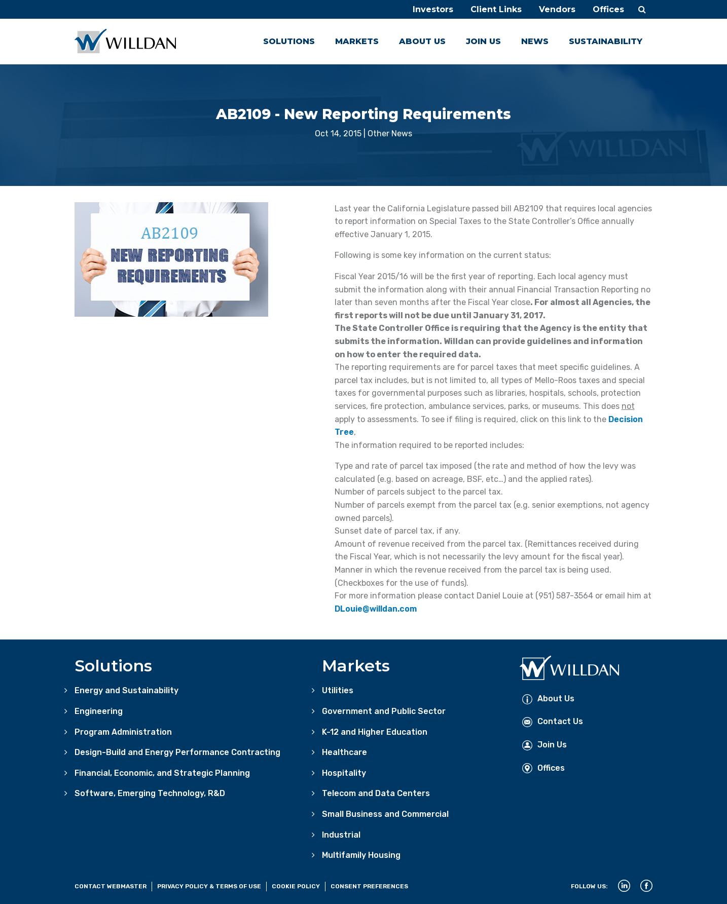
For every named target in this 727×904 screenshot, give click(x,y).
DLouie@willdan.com (376, 609)
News (535, 41)
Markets (357, 41)
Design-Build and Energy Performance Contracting (177, 752)
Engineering (99, 711)
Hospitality (344, 773)
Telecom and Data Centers (376, 793)
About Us (422, 41)
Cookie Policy (296, 886)
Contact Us (552, 721)
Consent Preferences (369, 886)
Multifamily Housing (361, 855)
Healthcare (344, 752)
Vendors (557, 9)
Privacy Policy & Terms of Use (209, 886)
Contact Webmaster (111, 886)
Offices (608, 9)
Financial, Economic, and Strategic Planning (162, 773)
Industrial (341, 835)
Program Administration (123, 732)
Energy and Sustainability (126, 690)
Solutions (289, 41)
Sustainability (605, 41)
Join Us (483, 41)
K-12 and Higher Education (374, 732)
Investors (433, 9)
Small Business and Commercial (385, 814)
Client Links (496, 9)
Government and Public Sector (384, 711)
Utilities (337, 690)
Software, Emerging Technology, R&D (150, 793)
